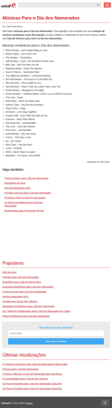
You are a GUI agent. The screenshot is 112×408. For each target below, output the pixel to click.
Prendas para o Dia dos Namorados (20, 277)
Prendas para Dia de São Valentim (19, 301)
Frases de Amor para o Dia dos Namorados (26, 178)
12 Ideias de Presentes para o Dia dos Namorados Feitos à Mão (34, 364)
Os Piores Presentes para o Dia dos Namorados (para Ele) (32, 383)
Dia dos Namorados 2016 (17, 188)
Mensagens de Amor (15, 183)
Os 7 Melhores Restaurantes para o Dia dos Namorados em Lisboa (36, 311)
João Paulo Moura (14, 26)
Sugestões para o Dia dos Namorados (21, 282)
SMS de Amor (9, 272)
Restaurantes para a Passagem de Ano (24, 210)
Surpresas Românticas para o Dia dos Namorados (27, 287)
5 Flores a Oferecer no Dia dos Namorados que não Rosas (32, 374)
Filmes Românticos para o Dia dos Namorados (26, 316)
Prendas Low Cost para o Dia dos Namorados (28, 193)
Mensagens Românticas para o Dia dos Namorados (28, 306)
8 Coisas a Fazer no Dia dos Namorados (25, 197)
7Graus (29, 403)
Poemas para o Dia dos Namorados (20, 369)
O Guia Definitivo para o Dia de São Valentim (25, 379)
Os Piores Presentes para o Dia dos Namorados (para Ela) (32, 388)
